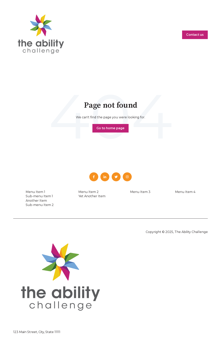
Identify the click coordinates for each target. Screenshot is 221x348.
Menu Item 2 (88, 192)
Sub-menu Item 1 (39, 196)
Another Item (36, 200)
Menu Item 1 (35, 192)
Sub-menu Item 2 (40, 205)
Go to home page (110, 128)
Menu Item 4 (185, 192)
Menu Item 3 (140, 192)
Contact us (195, 35)
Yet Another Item (91, 196)
